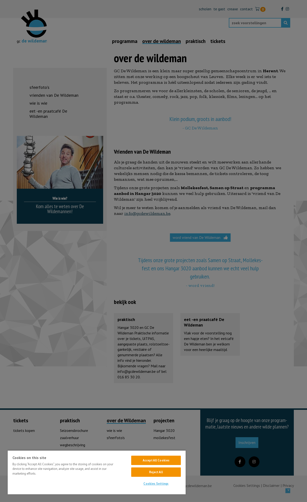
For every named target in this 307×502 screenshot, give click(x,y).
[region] (97, 472)
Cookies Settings (155, 484)
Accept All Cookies (156, 460)
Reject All (156, 472)
